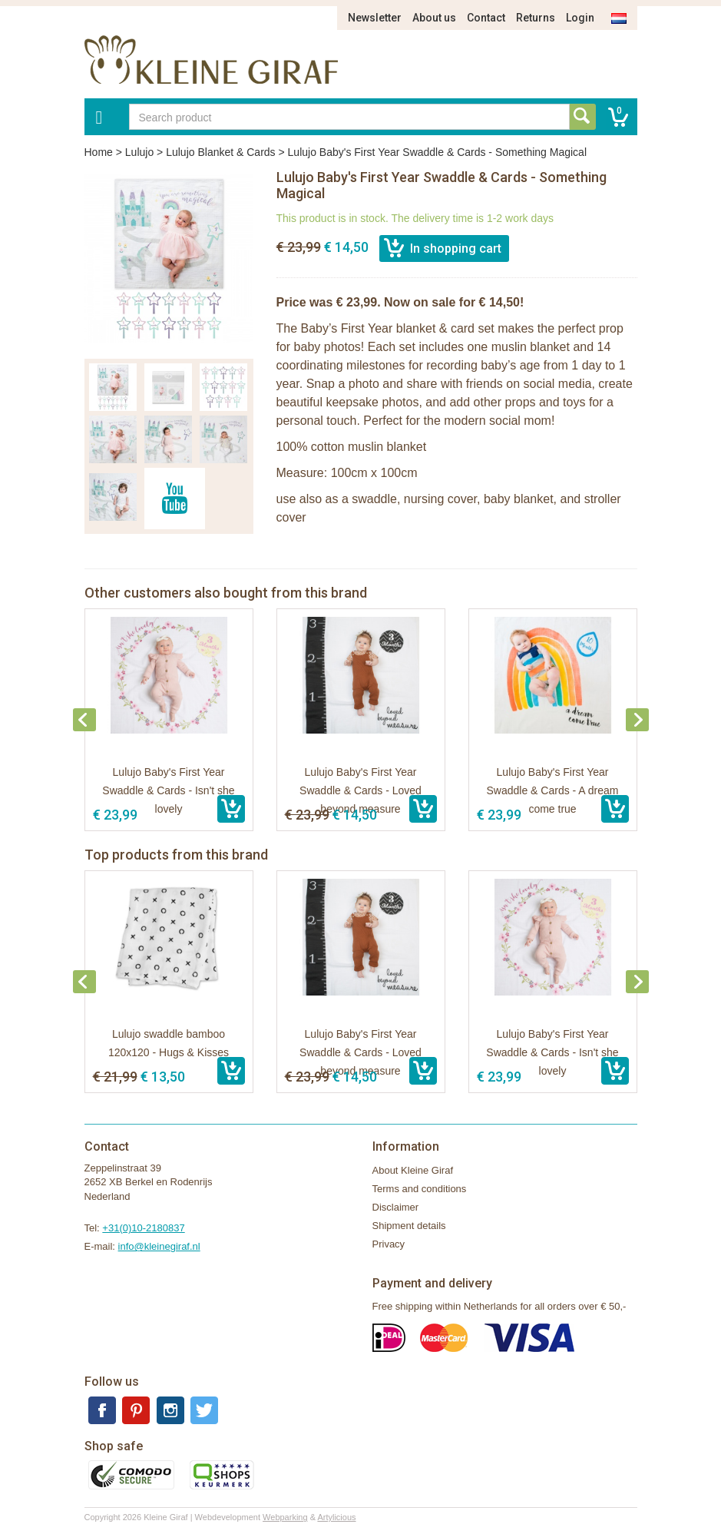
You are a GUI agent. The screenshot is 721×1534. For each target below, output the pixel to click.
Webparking (285, 1517)
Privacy (388, 1244)
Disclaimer (395, 1207)
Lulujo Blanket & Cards (220, 152)
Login (580, 18)
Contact (486, 18)
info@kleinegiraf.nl (159, 1246)
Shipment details (409, 1225)
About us (434, 18)
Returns (535, 18)
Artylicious (336, 1517)
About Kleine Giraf (413, 1170)
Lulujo (139, 152)
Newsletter (375, 18)
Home (98, 152)
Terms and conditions (419, 1188)
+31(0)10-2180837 (143, 1228)
